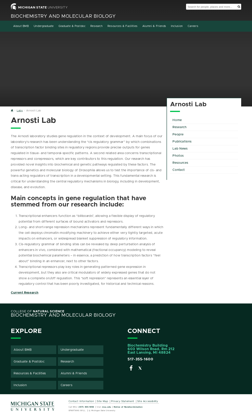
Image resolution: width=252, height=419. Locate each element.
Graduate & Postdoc (72, 26)
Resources (180, 162)
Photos (178, 155)
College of (37, 311)
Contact (178, 169)
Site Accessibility (147, 401)
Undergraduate (44, 26)
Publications (182, 141)
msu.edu (106, 407)
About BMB (21, 26)
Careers (193, 26)
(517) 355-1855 (86, 407)
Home (177, 120)
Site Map (102, 401)
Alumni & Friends (154, 26)
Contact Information (81, 401)
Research (96, 26)
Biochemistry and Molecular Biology (63, 16)
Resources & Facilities (122, 26)
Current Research (24, 292)
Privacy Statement (122, 401)
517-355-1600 (140, 359)
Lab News (180, 148)
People (177, 134)
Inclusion (177, 26)
